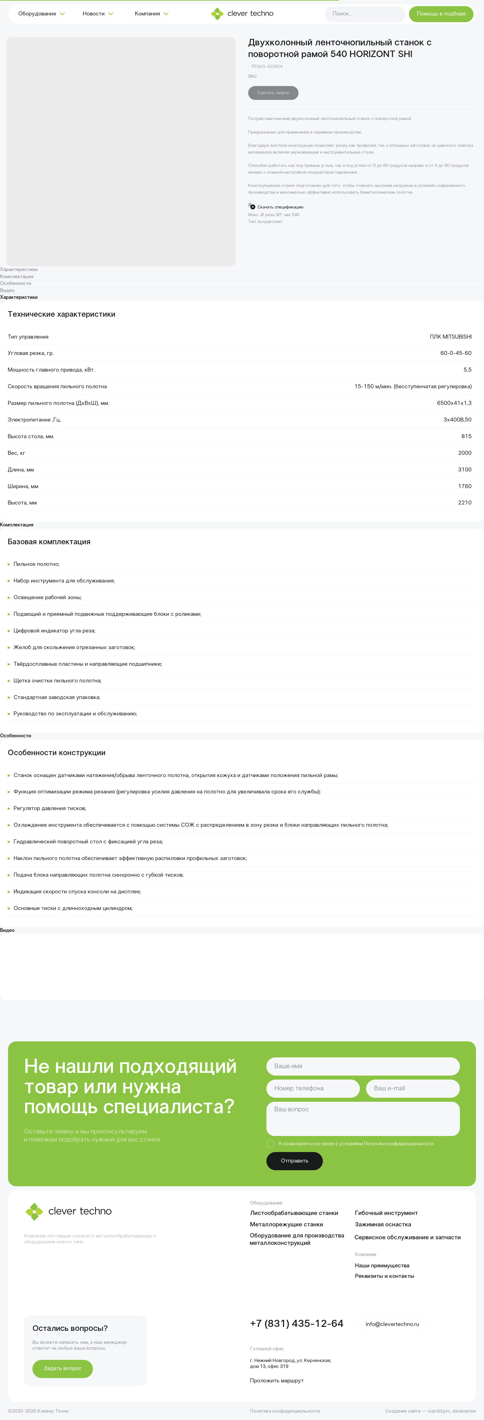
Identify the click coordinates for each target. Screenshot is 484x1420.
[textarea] (363, 1119)
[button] (441, 14)
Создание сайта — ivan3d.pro (417, 1411)
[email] (413, 1089)
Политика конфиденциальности (285, 1411)
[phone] (313, 1089)
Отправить (294, 1161)
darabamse (464, 1411)
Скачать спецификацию (280, 207)
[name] (363, 1066)
